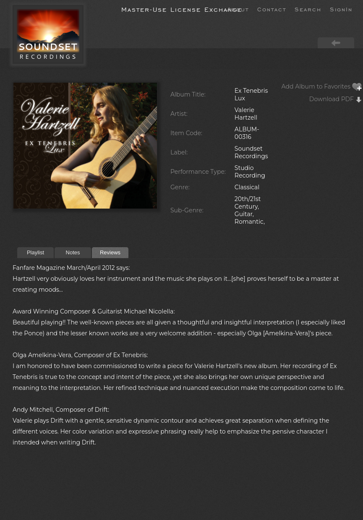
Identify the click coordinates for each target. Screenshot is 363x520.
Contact (271, 8)
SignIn (341, 8)
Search (308, 8)
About (238, 8)
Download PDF (335, 99)
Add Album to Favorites (322, 86)
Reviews (110, 252)
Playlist (35, 252)
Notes (73, 252)
